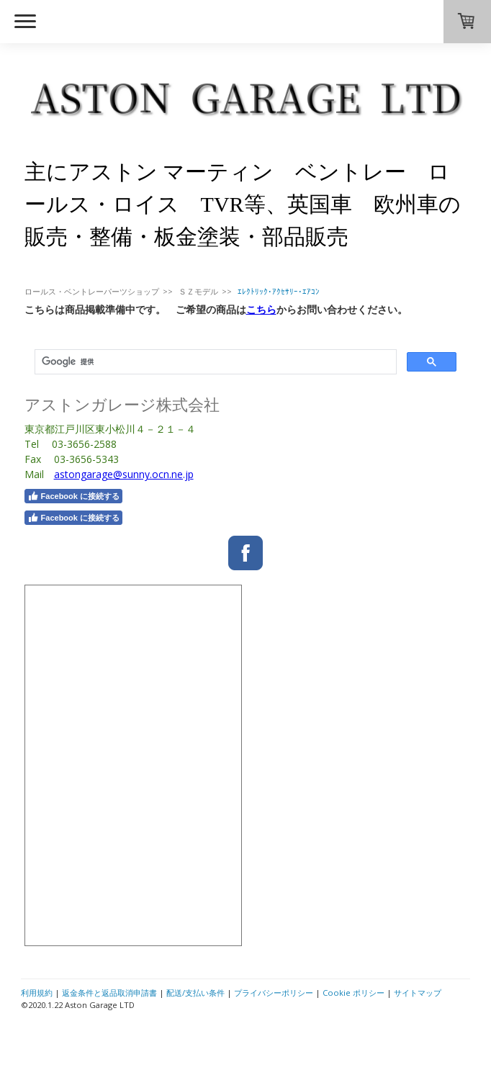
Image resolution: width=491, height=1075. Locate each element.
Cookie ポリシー (353, 992)
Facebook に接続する (73, 496)
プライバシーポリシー (273, 992)
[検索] (214, 362)
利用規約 (37, 992)
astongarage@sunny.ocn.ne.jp (124, 474)
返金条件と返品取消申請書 (109, 992)
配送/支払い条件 (195, 992)
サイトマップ (417, 992)
